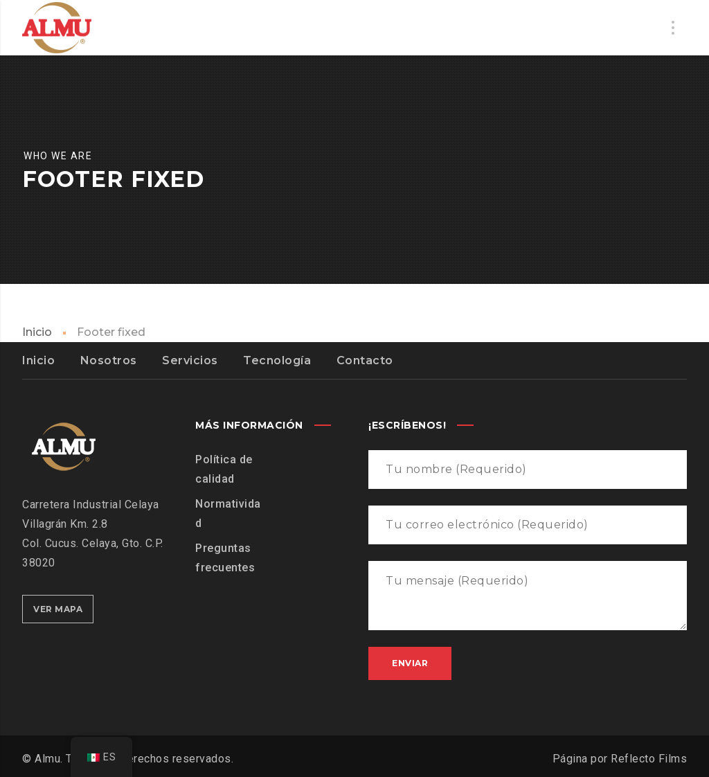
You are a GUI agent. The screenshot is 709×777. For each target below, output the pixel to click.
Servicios (190, 360)
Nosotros (108, 360)
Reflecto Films (649, 758)
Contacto (364, 360)
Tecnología (277, 360)
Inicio (37, 332)
